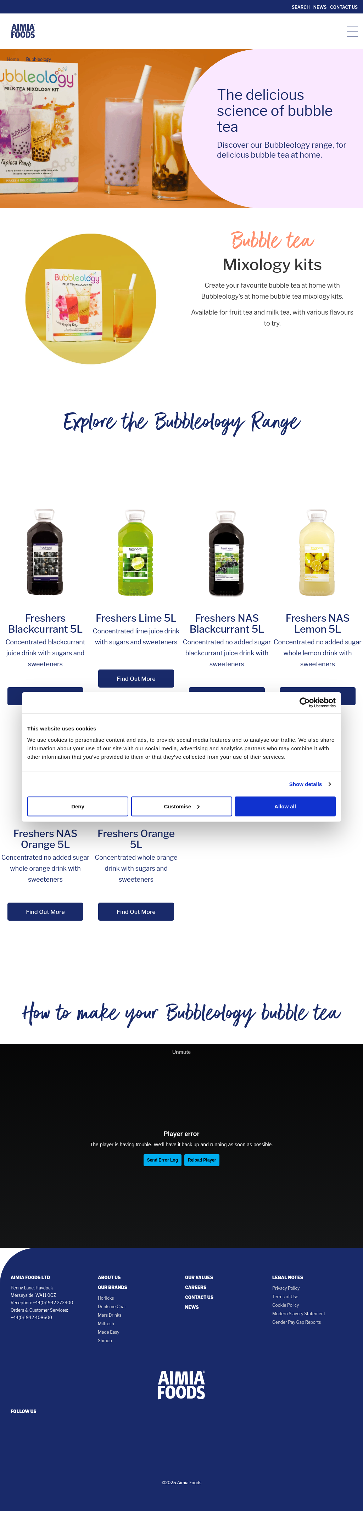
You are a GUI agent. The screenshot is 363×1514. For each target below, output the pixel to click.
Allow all (285, 806)
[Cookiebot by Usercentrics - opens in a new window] (305, 702)
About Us (109, 1280)
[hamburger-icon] (352, 31)
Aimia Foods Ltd (30, 1280)
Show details (305, 784)
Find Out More (136, 679)
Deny (77, 806)
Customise (182, 806)
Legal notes (287, 1280)
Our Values (199, 1280)
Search (300, 7)
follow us (24, 1414)
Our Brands (112, 1290)
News (319, 7)
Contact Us (344, 7)
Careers (195, 1290)
